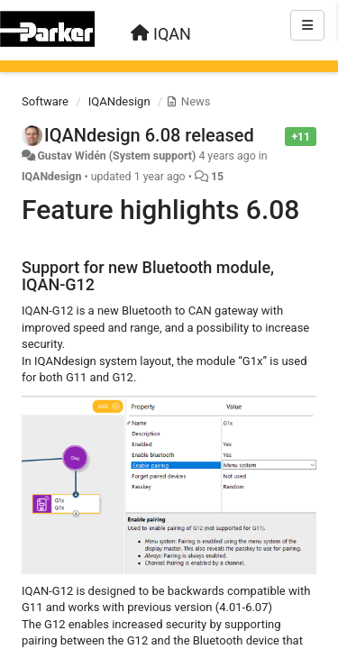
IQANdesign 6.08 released (149, 135)
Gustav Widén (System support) (116, 156)
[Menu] (307, 25)
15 (217, 176)
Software (45, 101)
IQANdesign (119, 101)
